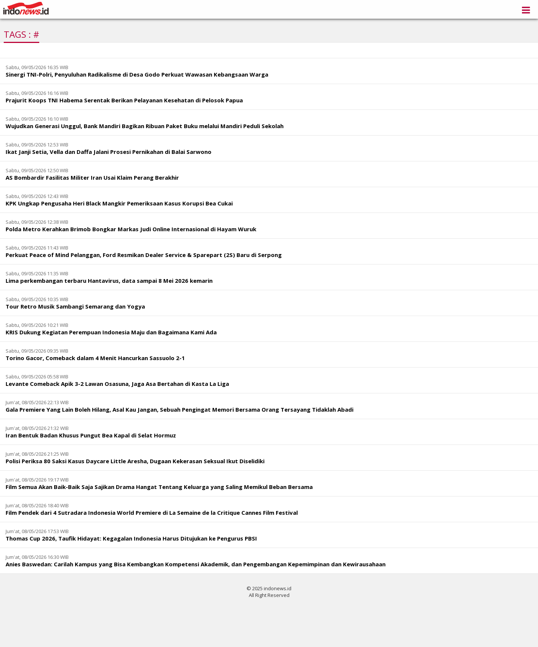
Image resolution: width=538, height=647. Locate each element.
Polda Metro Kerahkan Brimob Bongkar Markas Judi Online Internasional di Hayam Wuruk (131, 229)
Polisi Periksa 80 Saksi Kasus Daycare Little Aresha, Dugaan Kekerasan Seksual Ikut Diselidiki (135, 461)
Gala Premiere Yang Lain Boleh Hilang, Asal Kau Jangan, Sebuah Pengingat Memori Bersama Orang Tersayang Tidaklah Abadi (179, 409)
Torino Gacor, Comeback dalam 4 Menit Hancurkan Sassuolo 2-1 (95, 358)
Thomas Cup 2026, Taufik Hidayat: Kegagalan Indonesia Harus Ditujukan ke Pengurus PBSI (131, 538)
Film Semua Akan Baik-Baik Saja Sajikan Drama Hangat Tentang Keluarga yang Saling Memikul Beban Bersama (159, 486)
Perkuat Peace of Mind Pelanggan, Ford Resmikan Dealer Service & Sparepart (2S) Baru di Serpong (144, 255)
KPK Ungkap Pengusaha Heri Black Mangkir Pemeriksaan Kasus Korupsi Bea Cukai (119, 203)
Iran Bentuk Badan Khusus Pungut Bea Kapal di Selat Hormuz (91, 435)
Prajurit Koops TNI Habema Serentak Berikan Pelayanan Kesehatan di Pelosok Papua (124, 100)
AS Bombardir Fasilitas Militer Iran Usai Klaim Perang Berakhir (92, 177)
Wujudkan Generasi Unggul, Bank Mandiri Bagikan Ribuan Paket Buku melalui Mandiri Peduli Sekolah (145, 126)
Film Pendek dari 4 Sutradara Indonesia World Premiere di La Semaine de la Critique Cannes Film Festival (152, 512)
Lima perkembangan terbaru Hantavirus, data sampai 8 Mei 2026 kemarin (109, 280)
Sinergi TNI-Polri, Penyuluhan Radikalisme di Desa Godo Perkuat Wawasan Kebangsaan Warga (137, 74)
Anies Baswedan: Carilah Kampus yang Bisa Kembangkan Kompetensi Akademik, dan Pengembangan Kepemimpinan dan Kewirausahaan (196, 564)
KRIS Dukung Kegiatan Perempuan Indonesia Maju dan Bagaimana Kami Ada (111, 332)
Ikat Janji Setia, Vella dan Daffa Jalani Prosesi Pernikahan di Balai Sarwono (108, 151)
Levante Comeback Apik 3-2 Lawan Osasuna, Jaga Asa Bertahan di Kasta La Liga (117, 383)
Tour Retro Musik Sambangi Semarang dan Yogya (75, 306)
